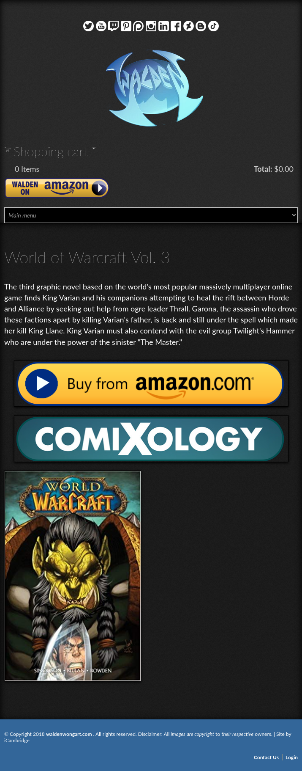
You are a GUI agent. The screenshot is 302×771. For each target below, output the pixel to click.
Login (292, 757)
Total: (263, 168)
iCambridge (17, 740)
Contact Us (266, 757)
